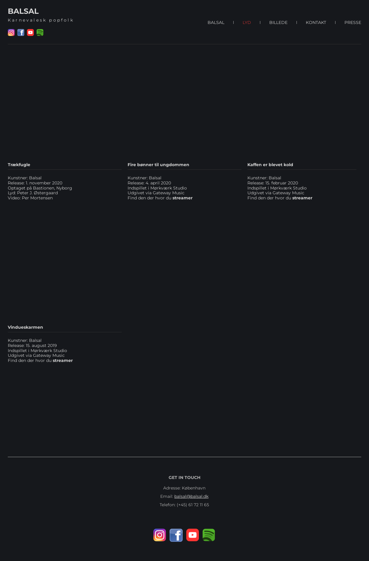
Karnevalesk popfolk (41, 20)
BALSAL (23, 11)
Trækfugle (19, 164)
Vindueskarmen (25, 327)
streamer (63, 360)
